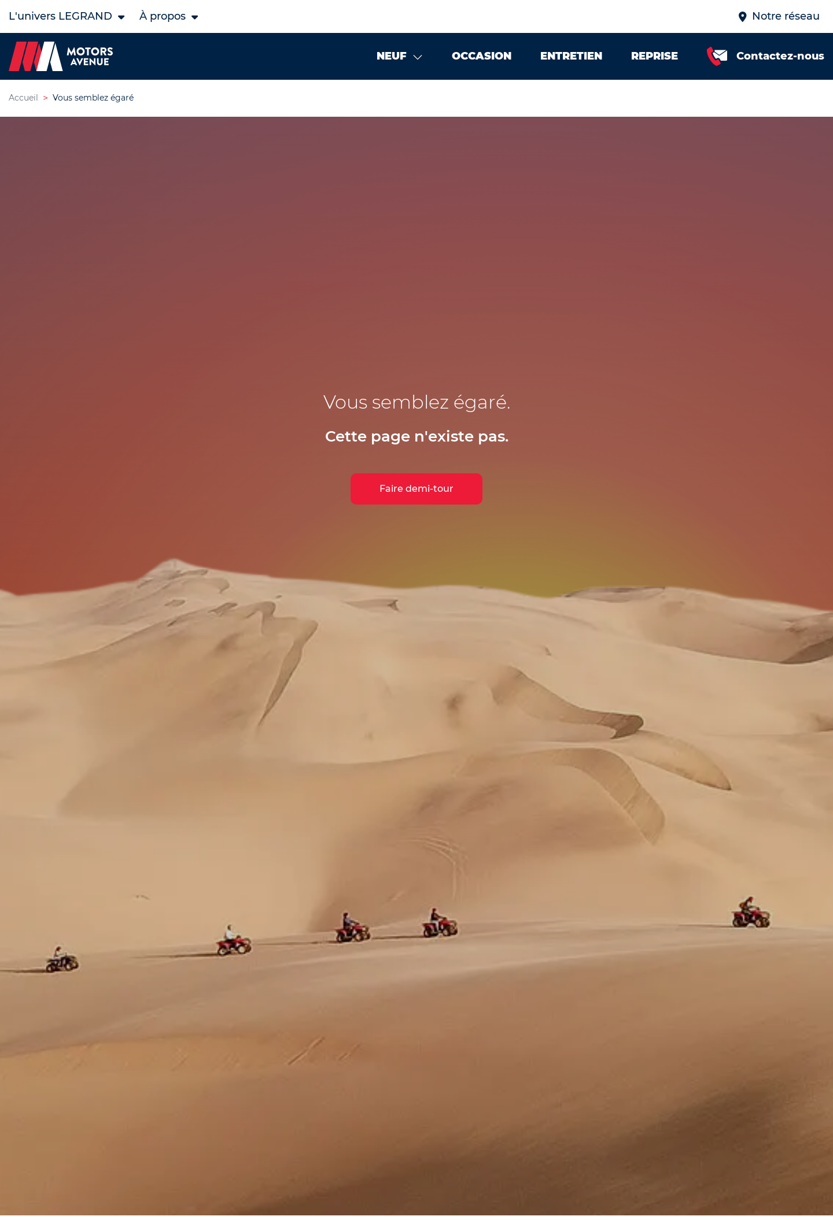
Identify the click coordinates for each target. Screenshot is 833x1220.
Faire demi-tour (416, 488)
